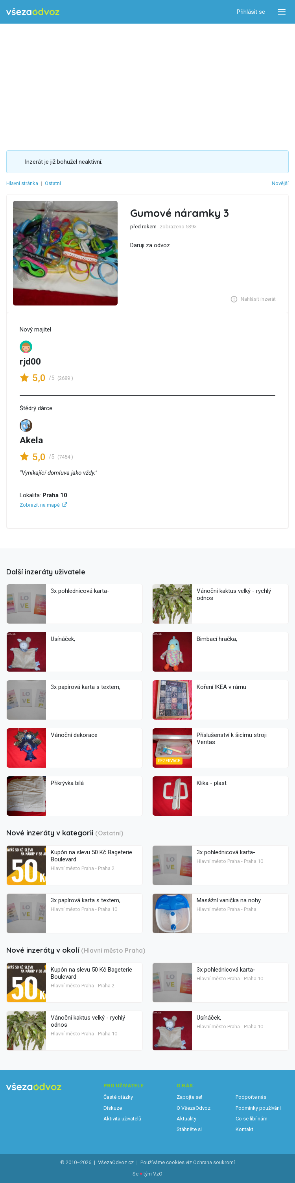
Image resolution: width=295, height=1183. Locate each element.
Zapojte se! (189, 1097)
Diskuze (112, 1108)
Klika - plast (212, 783)
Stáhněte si (189, 1129)
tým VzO (153, 1174)
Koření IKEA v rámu (221, 687)
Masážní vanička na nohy (229, 900)
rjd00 (30, 361)
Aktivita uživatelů (122, 1119)
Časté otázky (118, 1097)
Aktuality (186, 1119)
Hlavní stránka (22, 183)
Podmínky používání (258, 1108)
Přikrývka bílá (67, 783)
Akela (31, 440)
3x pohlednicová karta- (80, 590)
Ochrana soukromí (214, 1162)
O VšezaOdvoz (193, 1108)
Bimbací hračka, (217, 638)
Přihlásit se (251, 11)
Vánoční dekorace (74, 735)
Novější (280, 183)
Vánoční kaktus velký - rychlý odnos (234, 594)
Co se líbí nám (251, 1119)
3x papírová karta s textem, (85, 687)
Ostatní (53, 183)
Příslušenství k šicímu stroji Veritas (232, 738)
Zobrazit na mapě (40, 505)
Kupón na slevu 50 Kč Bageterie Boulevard (91, 856)
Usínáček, (63, 638)
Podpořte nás (251, 1097)
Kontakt (244, 1129)
